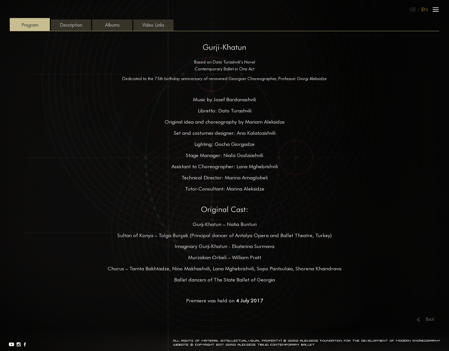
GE (413, 9)
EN (425, 9)
